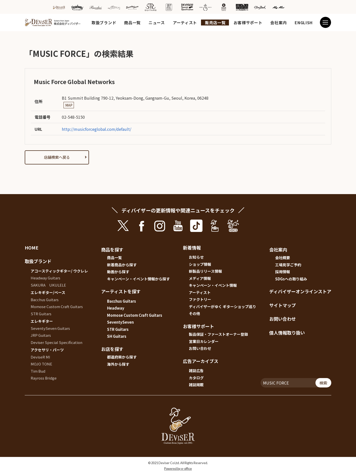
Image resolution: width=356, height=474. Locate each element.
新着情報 (192, 247)
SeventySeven (120, 322)
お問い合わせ (200, 348)
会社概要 (282, 257)
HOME (31, 247)
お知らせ (196, 257)
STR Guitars (41, 313)
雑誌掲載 (196, 384)
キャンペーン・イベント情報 (213, 285)
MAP (68, 105)
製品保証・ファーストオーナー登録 (218, 334)
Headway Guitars (45, 277)
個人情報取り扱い (287, 332)
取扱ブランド (103, 22)
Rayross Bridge (44, 378)
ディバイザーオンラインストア (300, 291)
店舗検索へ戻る (57, 157)
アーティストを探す (121, 291)
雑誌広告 (196, 370)
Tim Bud (38, 371)
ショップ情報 (200, 264)
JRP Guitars (41, 335)
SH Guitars (116, 336)
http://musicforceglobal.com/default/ (96, 129)
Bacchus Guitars (45, 299)
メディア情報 (200, 278)
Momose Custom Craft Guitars (57, 306)
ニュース (157, 22)
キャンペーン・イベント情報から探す (138, 278)
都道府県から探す (122, 357)
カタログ (196, 377)
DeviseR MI (40, 357)
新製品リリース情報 (205, 271)
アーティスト (185, 22)
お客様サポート (248, 22)
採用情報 (282, 271)
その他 (194, 313)
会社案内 (278, 22)
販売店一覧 (215, 22)
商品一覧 (132, 22)
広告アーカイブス (200, 361)
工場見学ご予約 (288, 264)
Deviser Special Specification (56, 342)
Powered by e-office (178, 469)
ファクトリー (200, 299)
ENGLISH (304, 22)
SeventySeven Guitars (50, 328)
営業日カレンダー (204, 341)
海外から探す (118, 364)
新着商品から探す (122, 264)
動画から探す (118, 271)
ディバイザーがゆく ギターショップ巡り (222, 306)
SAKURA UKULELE (48, 285)
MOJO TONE (41, 363)
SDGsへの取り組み (291, 278)
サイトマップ (282, 305)
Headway (115, 308)
